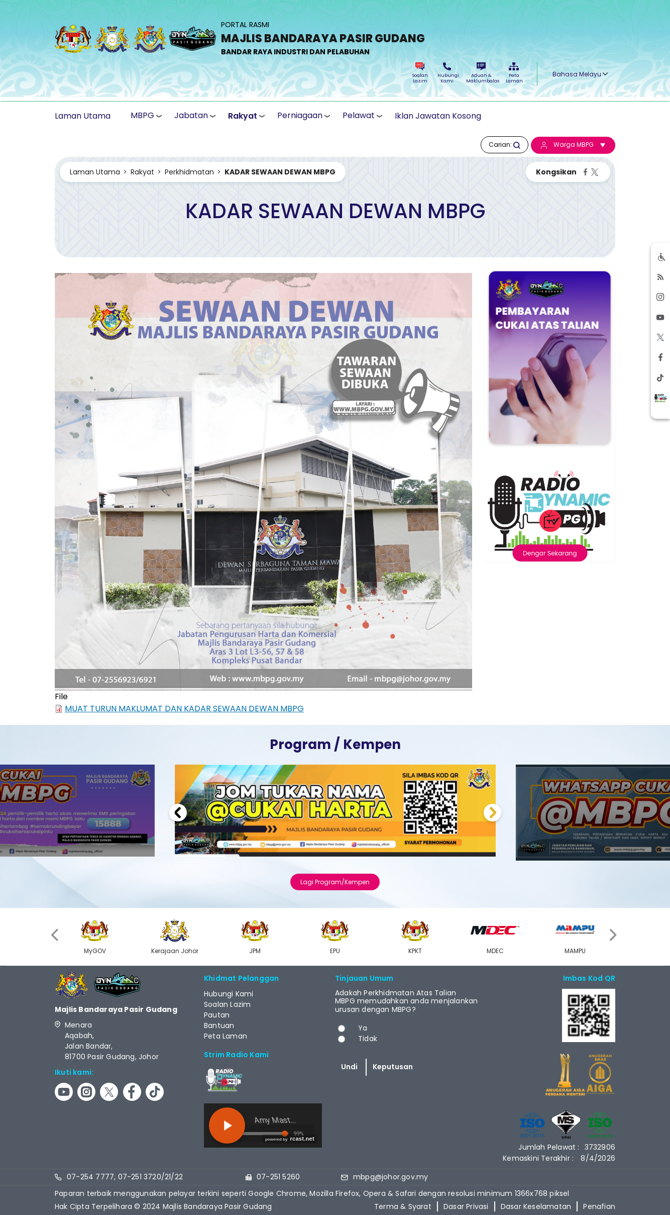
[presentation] (55, 935)
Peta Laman (514, 73)
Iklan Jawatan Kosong (438, 116)
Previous (178, 814)
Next (492, 814)
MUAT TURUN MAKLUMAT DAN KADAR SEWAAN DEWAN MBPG (184, 708)
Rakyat (242, 116)
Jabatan (191, 115)
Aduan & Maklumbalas (481, 73)
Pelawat (359, 115)
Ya (362, 1028)
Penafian (599, 1206)
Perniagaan (299, 115)
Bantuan (219, 1025)
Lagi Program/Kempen (335, 882)
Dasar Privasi (466, 1206)
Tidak (367, 1039)
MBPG (142, 115)
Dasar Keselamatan (536, 1206)
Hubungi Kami (447, 73)
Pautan (217, 1015)
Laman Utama (82, 116)
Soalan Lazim (420, 73)
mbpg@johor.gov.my (390, 1177)
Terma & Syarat (402, 1206)
